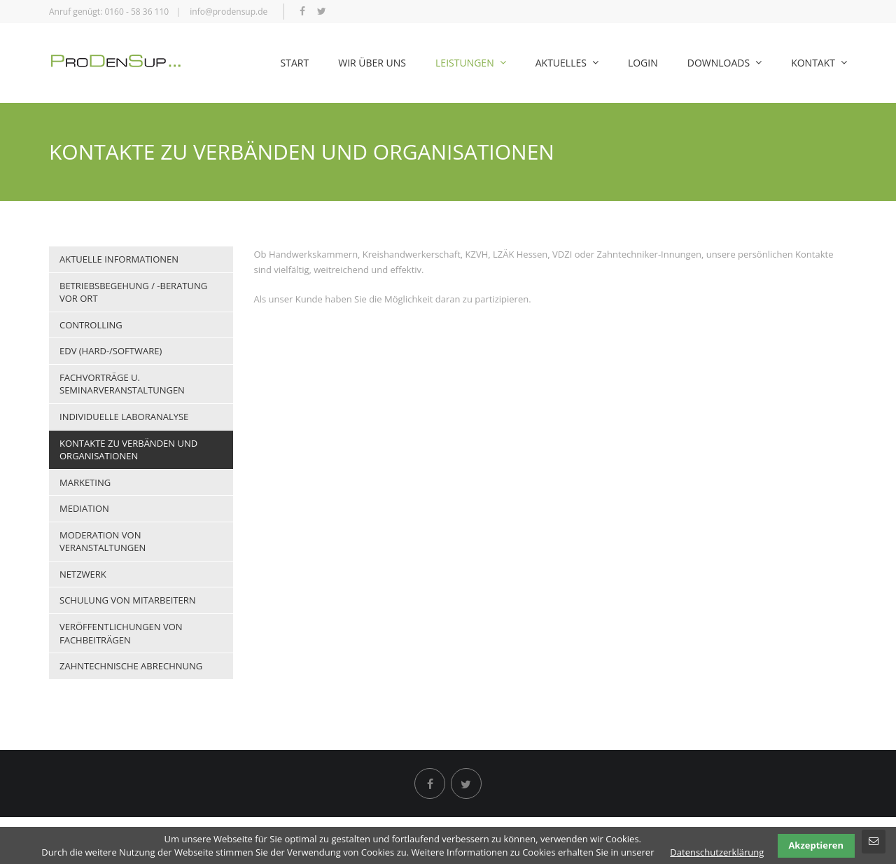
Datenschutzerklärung (717, 852)
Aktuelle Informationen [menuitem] (118, 259)
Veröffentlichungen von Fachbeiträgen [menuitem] (121, 633)
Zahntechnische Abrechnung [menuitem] (130, 666)
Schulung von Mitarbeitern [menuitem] (127, 600)
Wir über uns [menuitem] (372, 62)
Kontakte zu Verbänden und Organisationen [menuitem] (128, 450)
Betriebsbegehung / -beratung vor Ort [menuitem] (133, 292)
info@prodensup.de (228, 12)
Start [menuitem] (295, 62)
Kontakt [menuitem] (819, 62)
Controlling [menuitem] (90, 325)
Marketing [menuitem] (85, 482)
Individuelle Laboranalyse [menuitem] (123, 416)
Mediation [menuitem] (84, 508)
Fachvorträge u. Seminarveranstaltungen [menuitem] (122, 384)
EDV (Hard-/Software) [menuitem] (110, 350)
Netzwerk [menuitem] (82, 574)
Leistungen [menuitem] (470, 62)
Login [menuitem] (643, 62)
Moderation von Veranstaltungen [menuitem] (102, 542)
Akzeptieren (816, 845)
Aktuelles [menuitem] (567, 62)
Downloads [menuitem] (724, 62)
